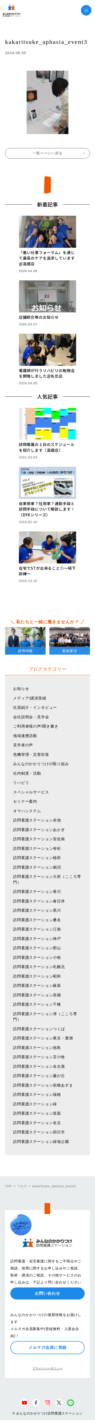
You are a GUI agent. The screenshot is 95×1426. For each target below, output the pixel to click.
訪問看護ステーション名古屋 (39, 1066)
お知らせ (21, 688)
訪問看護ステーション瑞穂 (37, 1094)
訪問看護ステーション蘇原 (37, 985)
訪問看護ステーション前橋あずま (43, 1085)
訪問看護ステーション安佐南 (39, 839)
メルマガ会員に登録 (47, 1347)
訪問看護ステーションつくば (39, 1029)
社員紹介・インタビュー (35, 707)
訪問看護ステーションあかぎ (39, 829)
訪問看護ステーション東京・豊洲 (43, 1038)
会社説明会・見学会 (31, 717)
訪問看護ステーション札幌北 (39, 967)
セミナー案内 (25, 801)
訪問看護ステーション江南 (37, 929)
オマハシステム (27, 811)
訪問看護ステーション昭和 (37, 976)
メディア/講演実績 (29, 698)
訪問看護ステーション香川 (37, 891)
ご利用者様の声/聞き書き (35, 726)
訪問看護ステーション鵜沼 (37, 867)
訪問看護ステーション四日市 (39, 1132)
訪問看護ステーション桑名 (37, 920)
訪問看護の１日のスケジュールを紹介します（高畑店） (47, 447)
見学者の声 (23, 745)
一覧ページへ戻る (47, 153)
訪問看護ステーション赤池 (37, 820)
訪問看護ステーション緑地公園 (41, 1141)
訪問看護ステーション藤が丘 (39, 1076)
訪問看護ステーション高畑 (37, 995)
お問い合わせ (47, 1293)
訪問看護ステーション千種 (37, 1004)
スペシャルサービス (31, 792)
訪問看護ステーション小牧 (37, 957)
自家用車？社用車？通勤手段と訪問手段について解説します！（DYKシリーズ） (47, 509)
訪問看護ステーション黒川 (37, 910)
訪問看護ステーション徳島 (37, 1047)
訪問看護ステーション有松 (37, 848)
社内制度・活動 (27, 773)
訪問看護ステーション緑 (35, 1104)
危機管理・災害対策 (31, 754)
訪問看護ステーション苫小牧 (39, 1057)
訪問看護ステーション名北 (37, 1123)
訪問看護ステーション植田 (37, 858)
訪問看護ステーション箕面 (37, 1113)
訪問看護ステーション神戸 (37, 938)
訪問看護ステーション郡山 (37, 948)
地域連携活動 (25, 736)
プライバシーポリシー (47, 1368)
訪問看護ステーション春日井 (39, 901)
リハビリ (21, 782)
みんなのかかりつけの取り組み (41, 764)
